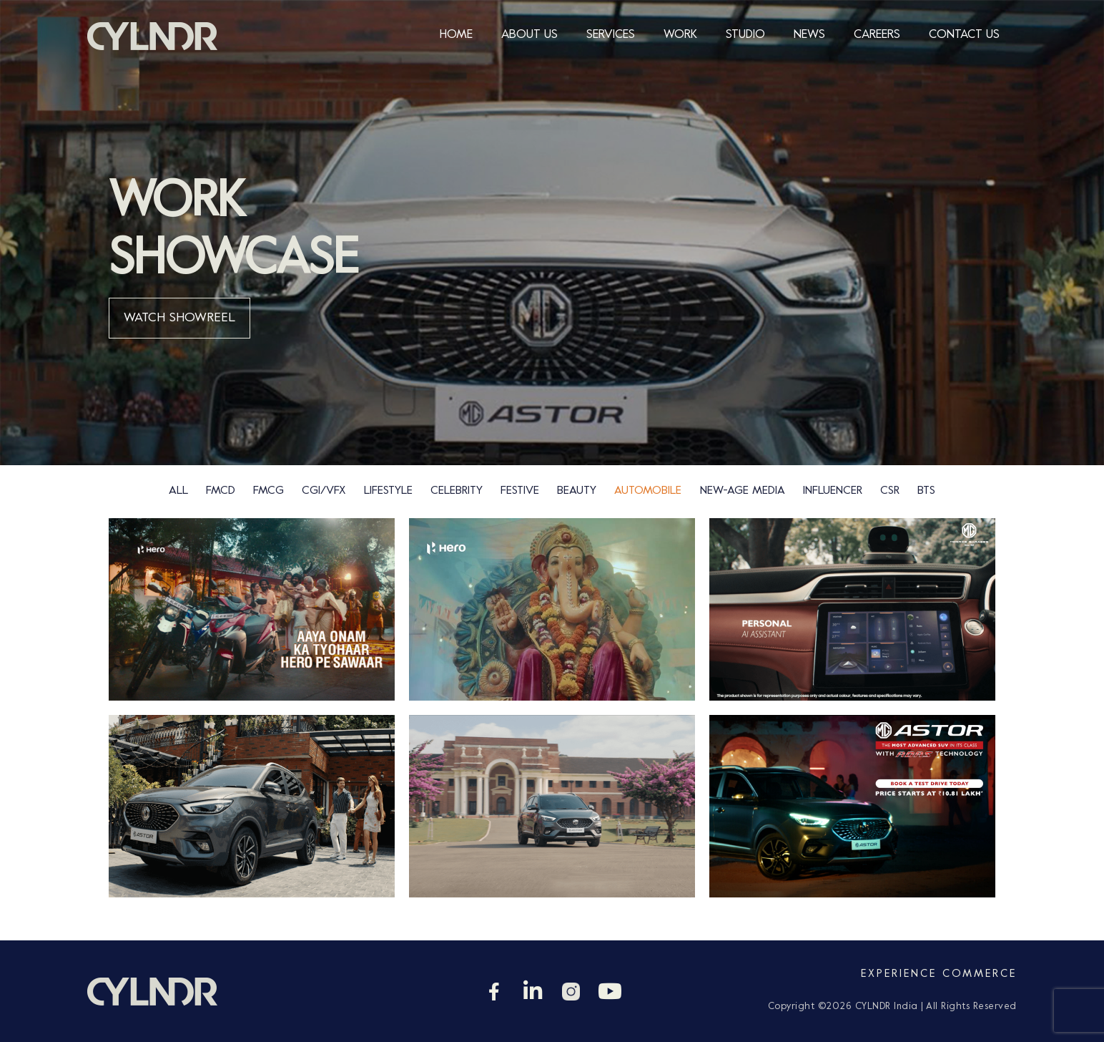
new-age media (742, 491)
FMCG (268, 491)
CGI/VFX (323, 491)
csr (890, 491)
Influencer (832, 491)
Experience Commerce (939, 974)
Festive (520, 491)
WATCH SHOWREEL (179, 318)
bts (926, 491)
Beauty (576, 491)
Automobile (647, 491)
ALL (178, 491)
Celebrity (456, 491)
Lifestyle (388, 491)
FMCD (220, 491)
